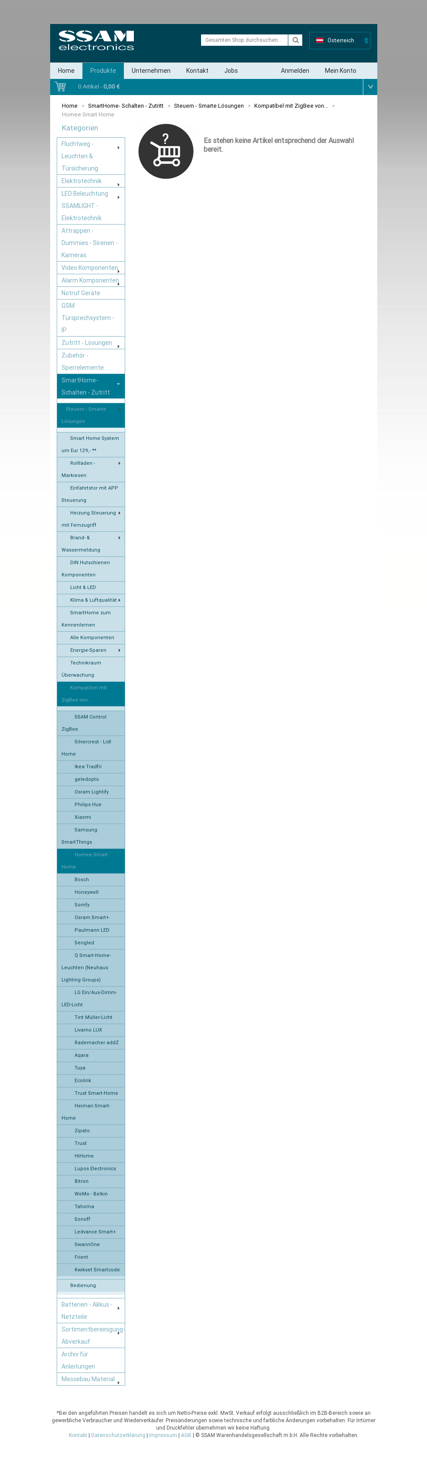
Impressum (163, 1435)
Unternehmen (151, 70)
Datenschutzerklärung (118, 1435)
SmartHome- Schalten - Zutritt (126, 105)
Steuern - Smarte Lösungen (209, 105)
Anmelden (295, 70)
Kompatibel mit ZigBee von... (291, 105)
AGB (186, 1435)
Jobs (231, 70)
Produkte (103, 70)
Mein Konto (340, 70)
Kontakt (197, 70)
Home (66, 70)
